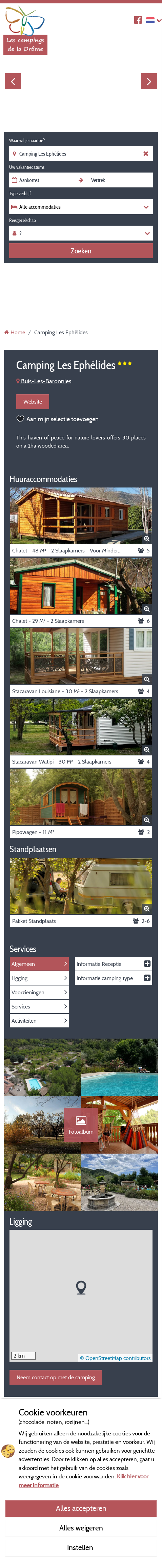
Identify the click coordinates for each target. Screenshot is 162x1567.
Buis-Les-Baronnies (43, 381)
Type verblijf (20, 193)
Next (149, 81)
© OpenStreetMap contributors (115, 1358)
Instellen (81, 1547)
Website (32, 401)
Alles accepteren (81, 1508)
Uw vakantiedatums (26, 167)
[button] (81, 1288)
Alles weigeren (81, 1527)
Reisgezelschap (22, 220)
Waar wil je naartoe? (27, 140)
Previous (13, 81)
